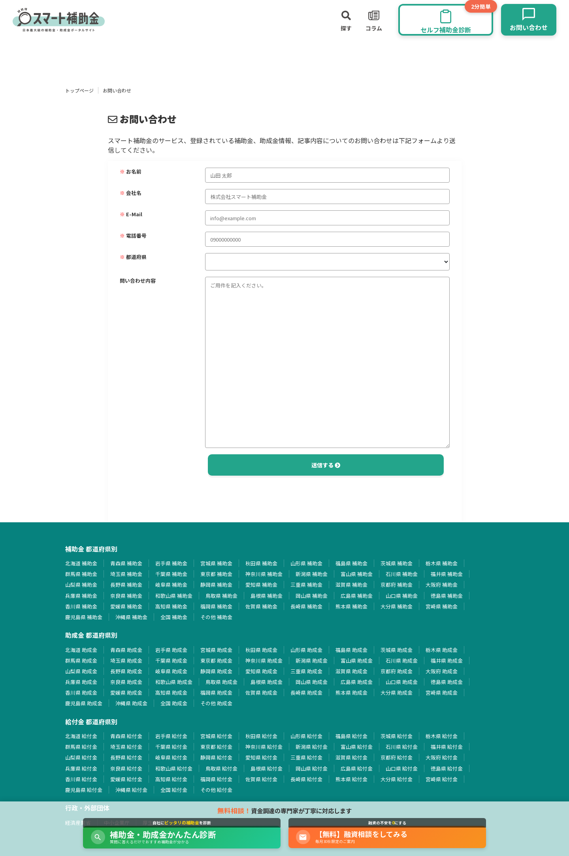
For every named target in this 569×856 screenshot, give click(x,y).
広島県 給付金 (357, 768)
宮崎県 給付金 (442, 779)
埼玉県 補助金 (126, 574)
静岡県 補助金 (216, 584)
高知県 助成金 (171, 692)
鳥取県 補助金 (221, 595)
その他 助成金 (216, 703)
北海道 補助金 (81, 563)
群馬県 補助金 (81, 574)
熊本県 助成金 (351, 692)
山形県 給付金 (306, 736)
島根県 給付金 (267, 768)
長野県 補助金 (126, 584)
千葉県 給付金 (171, 746)
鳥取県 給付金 (221, 768)
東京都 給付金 (216, 746)
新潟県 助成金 (312, 660)
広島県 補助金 (357, 595)
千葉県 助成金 (171, 660)
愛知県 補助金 (261, 584)
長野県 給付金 (126, 757)
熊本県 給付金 (351, 779)
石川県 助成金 (402, 660)
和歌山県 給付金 (173, 768)
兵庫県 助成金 (81, 682)
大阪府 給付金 (442, 757)
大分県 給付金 (397, 779)
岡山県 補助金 (312, 595)
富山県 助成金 (357, 660)
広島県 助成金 (357, 682)
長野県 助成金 (126, 671)
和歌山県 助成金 (173, 682)
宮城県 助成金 (216, 650)
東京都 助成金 (216, 660)
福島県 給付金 (351, 736)
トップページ (79, 90)
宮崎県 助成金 (442, 692)
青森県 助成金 (126, 650)
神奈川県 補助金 (264, 574)
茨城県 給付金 (397, 736)
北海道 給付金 (81, 736)
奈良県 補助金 (126, 595)
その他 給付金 (216, 790)
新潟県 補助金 (312, 574)
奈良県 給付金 (126, 768)
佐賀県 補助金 (261, 606)
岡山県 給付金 (312, 768)
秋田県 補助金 (261, 563)
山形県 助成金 (306, 650)
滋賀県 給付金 (351, 757)
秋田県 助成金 (261, 650)
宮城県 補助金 (216, 563)
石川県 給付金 (402, 746)
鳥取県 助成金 (221, 682)
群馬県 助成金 (81, 660)
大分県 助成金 (397, 692)
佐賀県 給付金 (261, 779)
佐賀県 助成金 (261, 692)
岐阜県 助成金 (171, 671)
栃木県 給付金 (442, 736)
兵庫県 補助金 (81, 595)
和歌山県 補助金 (173, 595)
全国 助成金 (173, 703)
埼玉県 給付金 (126, 746)
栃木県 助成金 (442, 650)
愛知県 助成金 (261, 671)
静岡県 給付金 (216, 757)
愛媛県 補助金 (126, 606)
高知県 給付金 (171, 779)
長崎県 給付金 (306, 779)
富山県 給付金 (357, 746)
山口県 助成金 (402, 682)
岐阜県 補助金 (171, 584)
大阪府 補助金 (442, 584)
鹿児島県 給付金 (83, 790)
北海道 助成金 (81, 650)
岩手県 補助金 (171, 563)
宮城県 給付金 (216, 736)
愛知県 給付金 (261, 757)
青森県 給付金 (126, 736)
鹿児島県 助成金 (83, 703)
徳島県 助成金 (447, 682)
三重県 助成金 (306, 671)
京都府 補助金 (397, 584)
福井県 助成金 (447, 660)
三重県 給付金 (306, 757)
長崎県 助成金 (306, 692)
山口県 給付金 (402, 768)
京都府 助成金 (397, 671)
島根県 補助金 (267, 595)
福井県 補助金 (447, 574)
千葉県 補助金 (171, 574)
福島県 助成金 (351, 650)
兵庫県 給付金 (81, 768)
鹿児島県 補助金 (83, 617)
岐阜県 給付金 (171, 757)
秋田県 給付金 (261, 736)
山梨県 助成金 (81, 671)
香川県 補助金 (81, 606)
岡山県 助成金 (312, 682)
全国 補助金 (173, 617)
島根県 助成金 (267, 682)
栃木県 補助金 (442, 563)
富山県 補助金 (357, 574)
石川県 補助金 (402, 574)
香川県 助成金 (81, 692)
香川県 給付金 (81, 779)
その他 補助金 (216, 617)
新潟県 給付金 (312, 746)
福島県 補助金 (351, 563)
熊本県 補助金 (351, 606)
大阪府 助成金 (442, 671)
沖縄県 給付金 (131, 790)
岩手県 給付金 (171, 736)
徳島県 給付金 (447, 768)
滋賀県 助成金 (351, 671)
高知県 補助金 (171, 606)
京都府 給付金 (397, 757)
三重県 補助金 (306, 584)
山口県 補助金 (402, 595)
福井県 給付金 (447, 746)
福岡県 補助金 (216, 606)
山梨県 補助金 (81, 584)
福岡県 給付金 (216, 779)
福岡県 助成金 (216, 692)
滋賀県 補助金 (351, 584)
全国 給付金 (173, 790)
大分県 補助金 (397, 606)
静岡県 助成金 (216, 671)
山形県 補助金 (306, 563)
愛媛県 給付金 (126, 779)
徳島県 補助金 (447, 595)
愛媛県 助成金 (126, 692)
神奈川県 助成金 (264, 660)
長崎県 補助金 (306, 606)
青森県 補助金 (126, 563)
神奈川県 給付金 (264, 746)
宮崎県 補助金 (442, 606)
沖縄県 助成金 (131, 703)
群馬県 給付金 (81, 746)
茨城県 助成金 (397, 650)
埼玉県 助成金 (126, 660)
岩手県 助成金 (171, 650)
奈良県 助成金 (126, 682)
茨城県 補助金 (397, 563)
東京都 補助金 (216, 574)
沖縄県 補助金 (131, 617)
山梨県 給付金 (81, 757)
